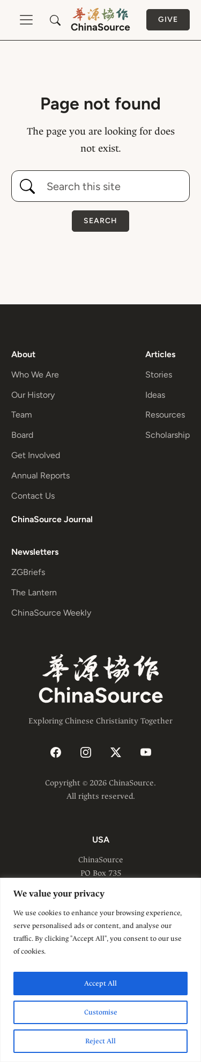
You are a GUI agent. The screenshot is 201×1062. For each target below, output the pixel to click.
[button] (55, 20)
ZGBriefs (28, 572)
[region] (100, 970)
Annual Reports (40, 475)
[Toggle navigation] (26, 19)
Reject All (100, 1040)
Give (168, 19)
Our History (33, 395)
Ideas (155, 395)
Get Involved (35, 455)
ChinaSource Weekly (51, 613)
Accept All (100, 983)
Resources (165, 415)
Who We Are (35, 374)
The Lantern (34, 592)
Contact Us (33, 496)
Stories (158, 374)
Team (21, 415)
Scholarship (167, 435)
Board (22, 435)
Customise (100, 1012)
